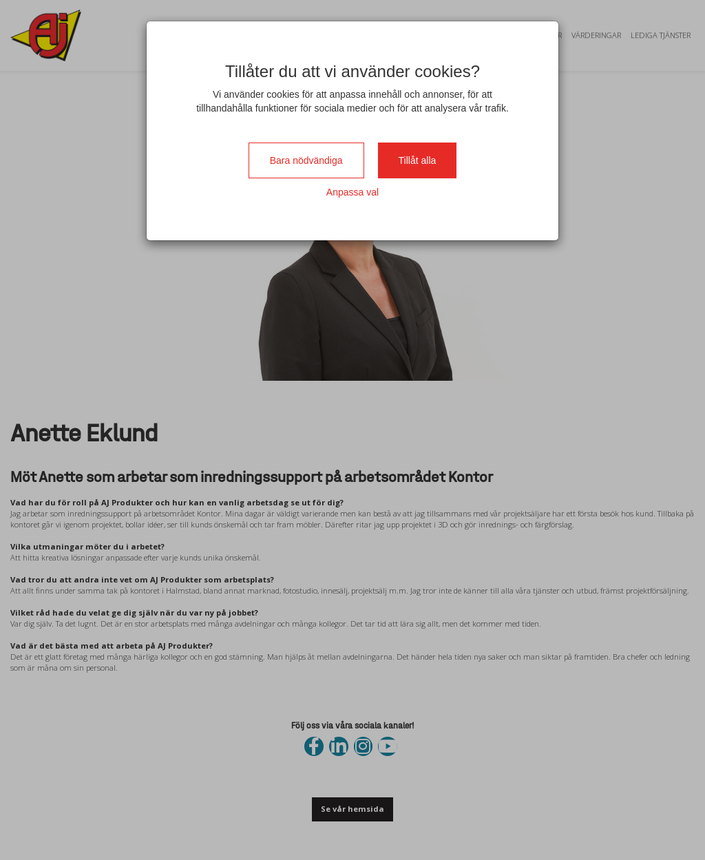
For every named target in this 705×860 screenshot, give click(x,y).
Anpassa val (352, 192)
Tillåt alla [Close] (417, 160)
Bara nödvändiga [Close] (306, 160)
